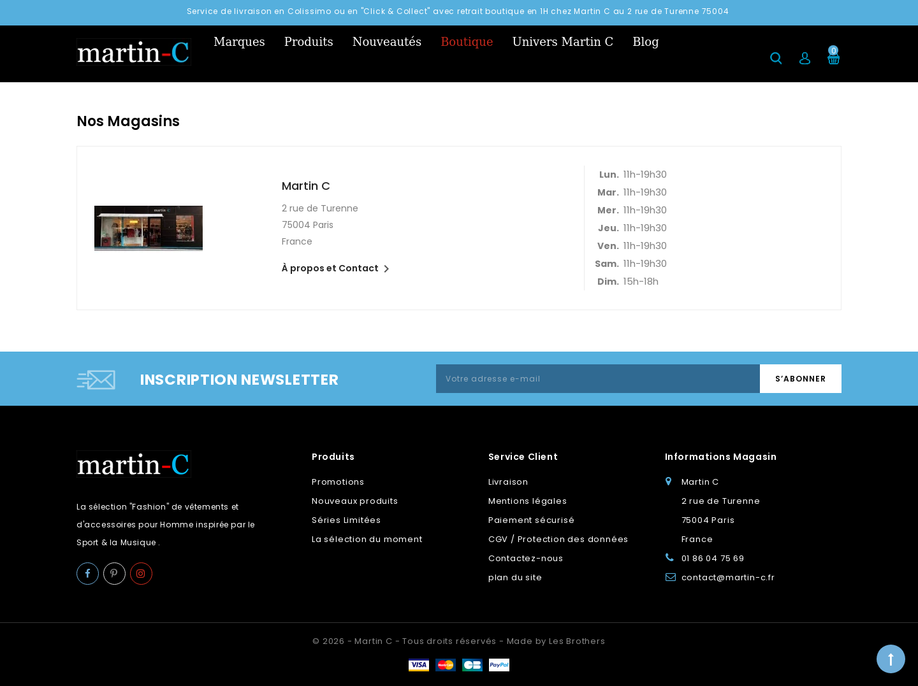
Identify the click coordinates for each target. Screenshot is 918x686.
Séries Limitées (346, 520)
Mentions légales (527, 501)
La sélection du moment (367, 539)
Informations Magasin (721, 456)
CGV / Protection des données (558, 539)
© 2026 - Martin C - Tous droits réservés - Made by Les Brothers (458, 641)
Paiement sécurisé (531, 520)
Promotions (338, 482)
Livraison (508, 482)
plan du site (515, 577)
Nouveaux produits (355, 501)
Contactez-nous (526, 558)
